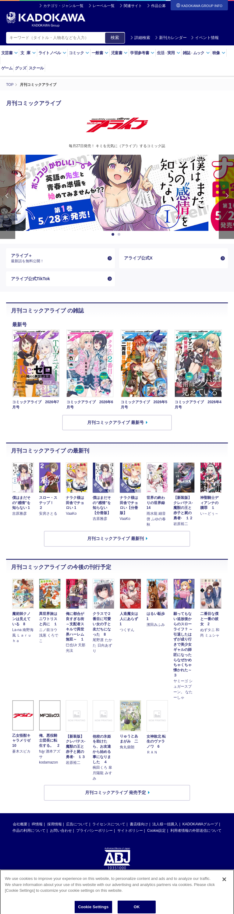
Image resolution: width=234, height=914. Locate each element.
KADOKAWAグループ (200, 824)
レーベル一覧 (104, 6)
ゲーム (6, 68)
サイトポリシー (130, 830)
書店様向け (139, 824)
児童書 (119, 53)
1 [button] (114, 234)
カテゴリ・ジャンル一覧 (63, 6)
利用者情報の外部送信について (196, 830)
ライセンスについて (108, 824)
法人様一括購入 (165, 824)
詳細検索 (140, 37)
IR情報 (37, 824)
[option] (117, 193)
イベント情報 (205, 37)
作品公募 (158, 6)
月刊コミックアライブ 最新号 (115, 422)
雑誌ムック (196, 53)
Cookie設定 (156, 830)
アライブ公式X (138, 258)
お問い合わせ (61, 830)
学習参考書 (142, 53)
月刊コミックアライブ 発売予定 (115, 792)
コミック (79, 53)
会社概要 (20, 824)
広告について (77, 824)
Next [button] (226, 197)
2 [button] (120, 234)
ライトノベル (52, 53)
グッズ (20, 68)
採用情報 (54, 824)
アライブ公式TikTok (30, 278)
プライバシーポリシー (94, 830)
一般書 (100, 53)
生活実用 (168, 53)
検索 (115, 37)
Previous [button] (7, 197)
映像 (218, 53)
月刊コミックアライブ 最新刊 (115, 538)
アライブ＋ (58, 258)
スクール (36, 68)
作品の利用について (28, 830)
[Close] (224, 888)
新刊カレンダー (171, 37)
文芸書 (9, 53)
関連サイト (133, 6)
